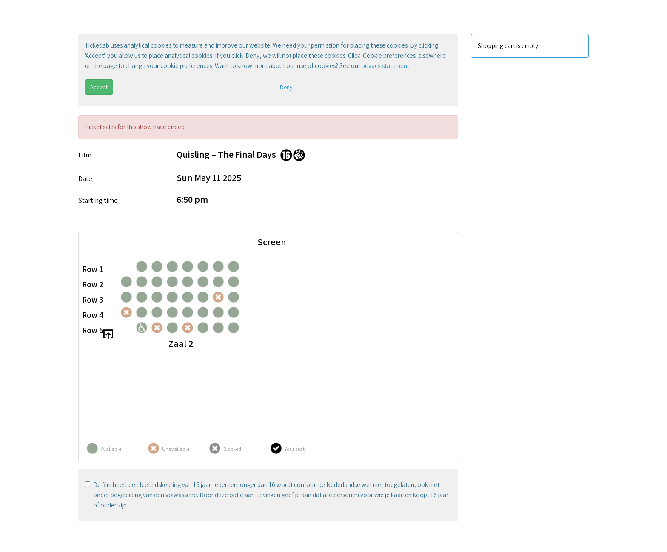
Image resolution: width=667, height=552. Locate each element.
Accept (99, 87)
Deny (286, 87)
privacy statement (385, 66)
